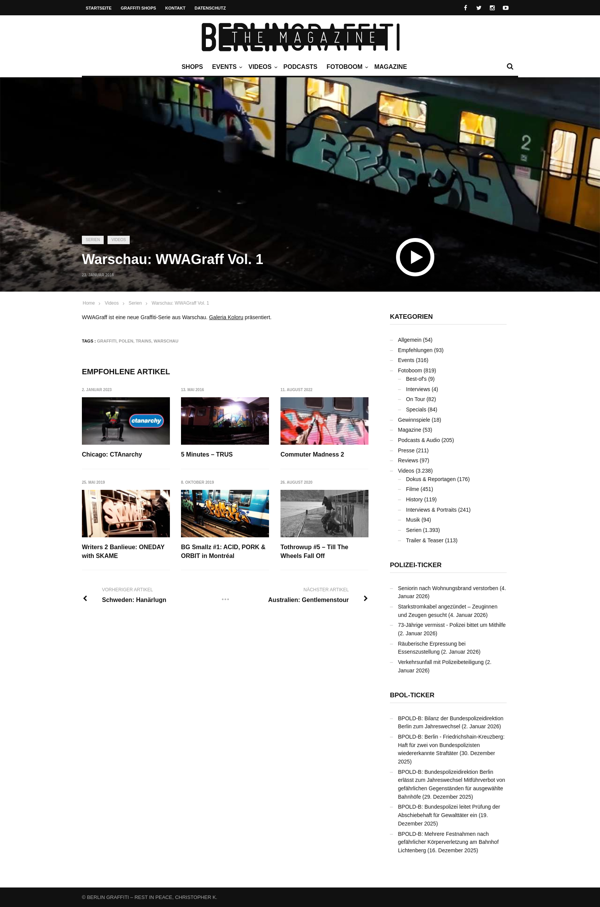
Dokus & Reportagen (431, 479)
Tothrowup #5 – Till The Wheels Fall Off (315, 551)
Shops (192, 67)
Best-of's (416, 379)
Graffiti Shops (138, 8)
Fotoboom (346, 67)
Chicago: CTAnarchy (112, 454)
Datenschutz (210, 8)
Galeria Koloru (226, 317)
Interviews (418, 389)
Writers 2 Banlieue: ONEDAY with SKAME (123, 551)
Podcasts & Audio (419, 440)
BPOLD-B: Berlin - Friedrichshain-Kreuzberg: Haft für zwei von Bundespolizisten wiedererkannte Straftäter (451, 745)
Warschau (165, 341)
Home (89, 303)
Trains (143, 341)
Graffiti (107, 341)
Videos (261, 67)
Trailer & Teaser (424, 540)
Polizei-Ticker (416, 565)
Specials (416, 409)
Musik (413, 520)
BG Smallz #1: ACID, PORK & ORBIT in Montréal (223, 551)
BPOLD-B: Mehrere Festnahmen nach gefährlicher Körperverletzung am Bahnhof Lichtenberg (448, 842)
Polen (126, 341)
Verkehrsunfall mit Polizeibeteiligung (441, 662)
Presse (406, 450)
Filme (412, 489)
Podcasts (301, 67)
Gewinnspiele (414, 420)
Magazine (390, 67)
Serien (93, 240)
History (414, 499)
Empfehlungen (415, 350)
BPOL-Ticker (412, 695)
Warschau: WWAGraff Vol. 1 (180, 303)
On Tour (415, 399)
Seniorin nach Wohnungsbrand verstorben (448, 588)
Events (226, 67)
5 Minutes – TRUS (207, 454)
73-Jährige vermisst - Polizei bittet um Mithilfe (452, 625)
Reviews (408, 460)
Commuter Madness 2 (312, 454)
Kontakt (175, 8)
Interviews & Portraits (431, 510)
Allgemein (409, 340)
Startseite (99, 8)
